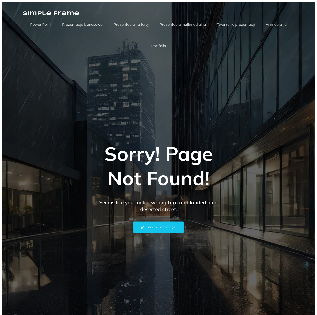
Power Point (40, 24)
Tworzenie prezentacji (236, 24)
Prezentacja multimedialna (183, 24)
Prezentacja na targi (131, 24)
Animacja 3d (276, 24)
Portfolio (158, 45)
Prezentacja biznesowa (82, 24)
